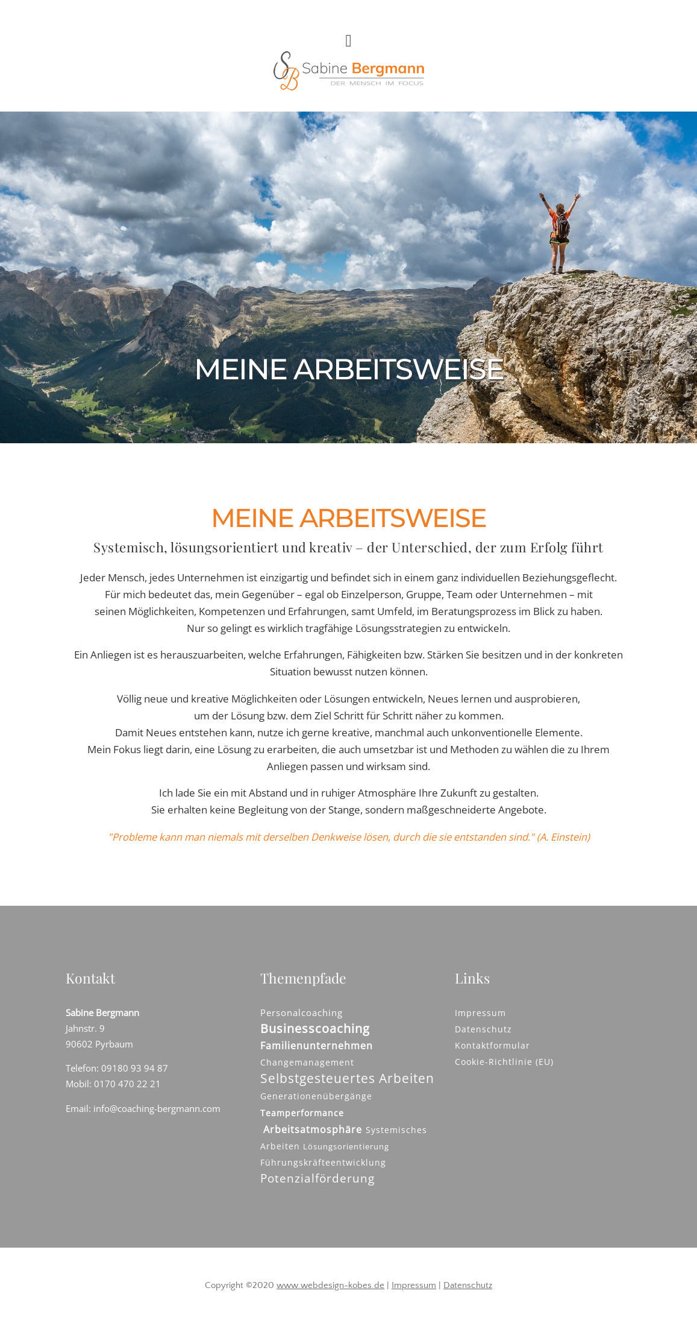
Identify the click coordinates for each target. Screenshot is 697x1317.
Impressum (480, 1013)
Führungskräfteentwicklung (323, 1162)
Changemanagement (307, 1062)
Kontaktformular (492, 1045)
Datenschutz (483, 1029)
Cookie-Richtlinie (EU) (504, 1061)
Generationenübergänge (316, 1096)
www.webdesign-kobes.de (330, 1285)
